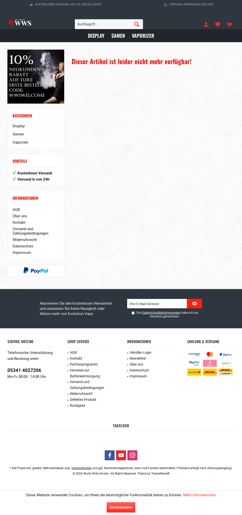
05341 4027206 (24, 370)
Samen (18, 134)
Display (19, 126)
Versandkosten (81, 468)
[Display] (96, 35)
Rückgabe (77, 405)
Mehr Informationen (199, 495)
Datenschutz (23, 246)
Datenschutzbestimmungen (161, 312)
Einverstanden (121, 507)
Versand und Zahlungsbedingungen (30, 231)
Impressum (22, 252)
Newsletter (138, 358)
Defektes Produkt (83, 400)
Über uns (20, 216)
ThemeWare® (160, 473)
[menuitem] (229, 24)
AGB (16, 209)
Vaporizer (20, 142)
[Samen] (118, 35)
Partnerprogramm (84, 364)
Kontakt (19, 222)
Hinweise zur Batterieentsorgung (85, 373)
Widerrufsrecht (25, 240)
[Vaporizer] (143, 35)
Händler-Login (140, 352)
